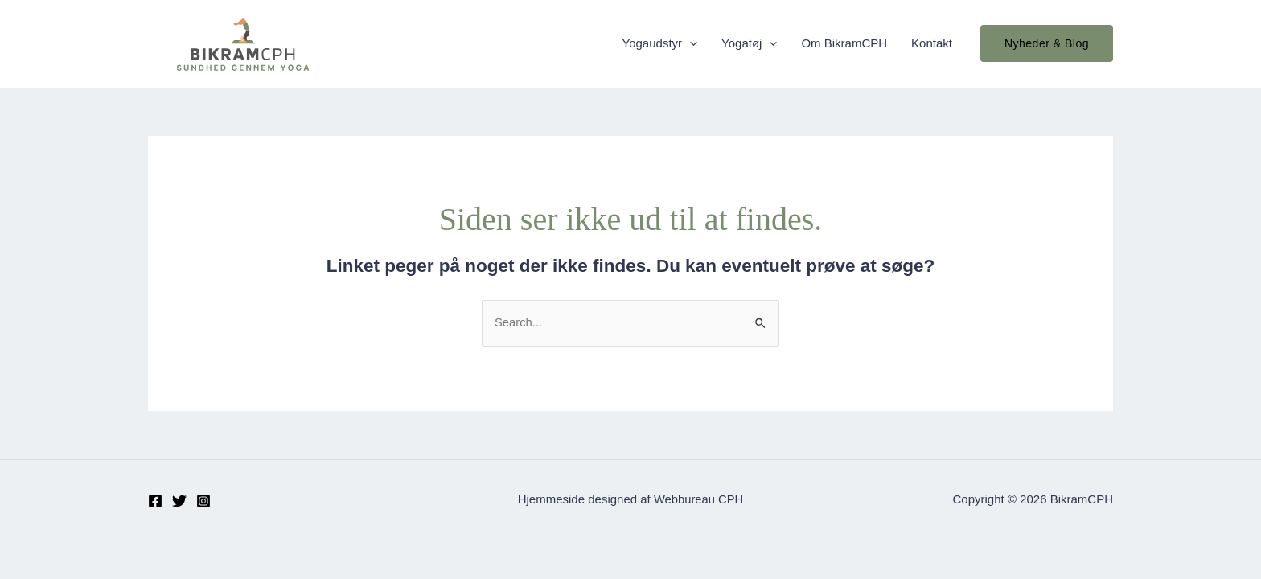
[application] (689, 43)
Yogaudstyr (660, 43)
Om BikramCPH (844, 43)
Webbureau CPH (698, 500)
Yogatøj (749, 43)
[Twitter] (179, 501)
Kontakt (931, 43)
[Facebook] (155, 501)
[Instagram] (203, 501)
